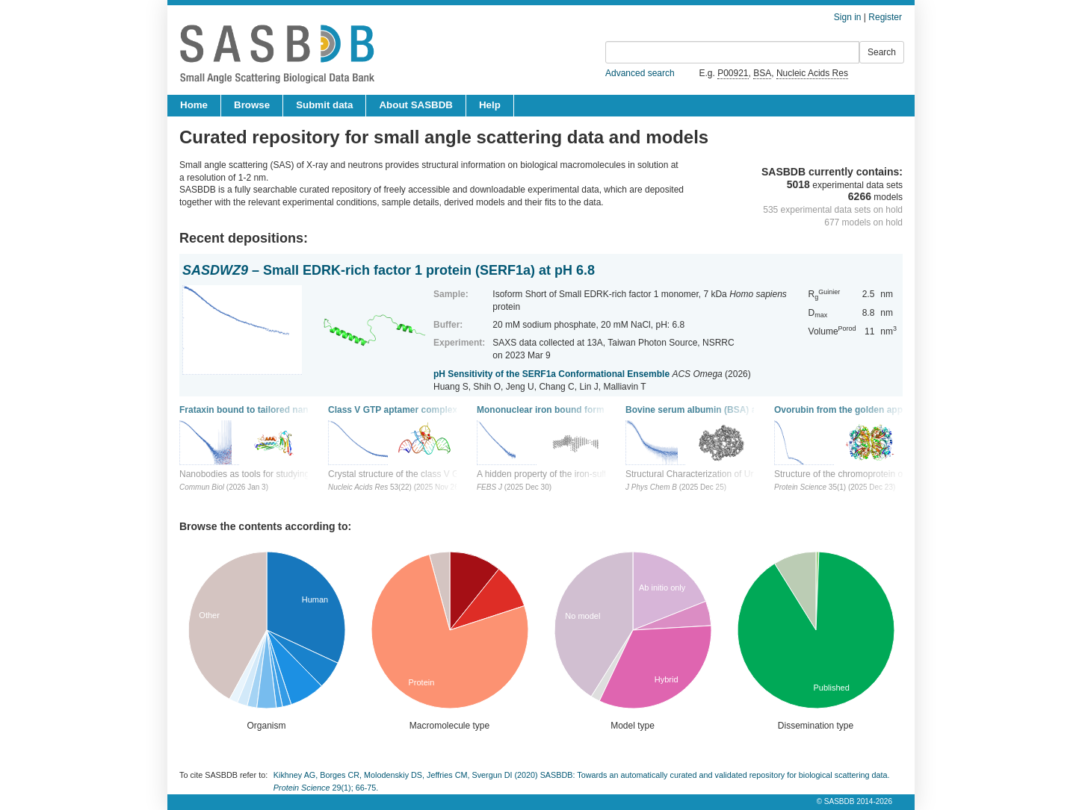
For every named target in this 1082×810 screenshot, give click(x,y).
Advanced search (640, 73)
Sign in (848, 17)
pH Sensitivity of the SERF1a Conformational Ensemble (551, 374)
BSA (762, 73)
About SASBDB (415, 104)
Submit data (324, 104)
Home (194, 104)
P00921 (732, 73)
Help (490, 104)
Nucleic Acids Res (812, 73)
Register (885, 17)
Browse (252, 104)
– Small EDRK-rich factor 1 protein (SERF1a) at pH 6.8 (388, 270)
